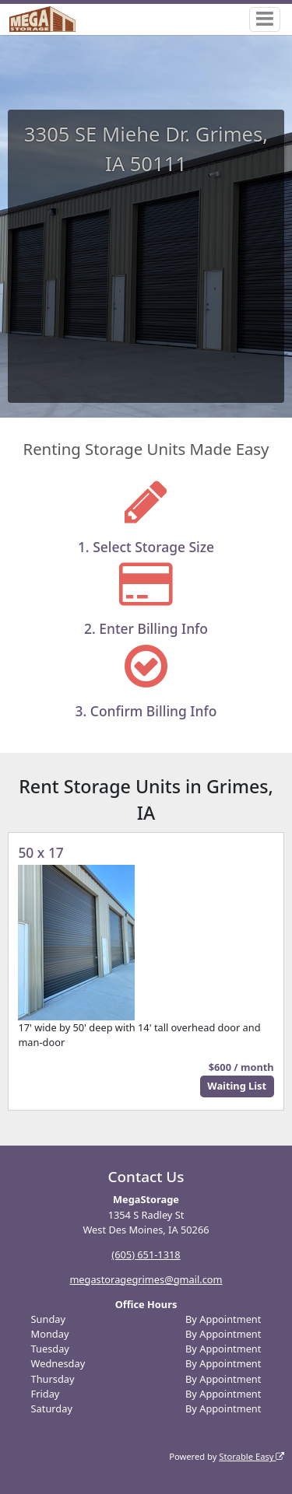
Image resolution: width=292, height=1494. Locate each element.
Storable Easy (251, 1456)
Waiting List (236, 1086)
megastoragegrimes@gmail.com (145, 1279)
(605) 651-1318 (145, 1254)
